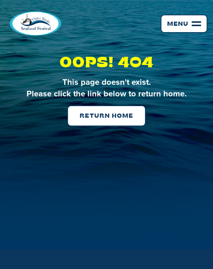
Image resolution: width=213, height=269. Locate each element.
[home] (34, 23)
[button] (184, 24)
